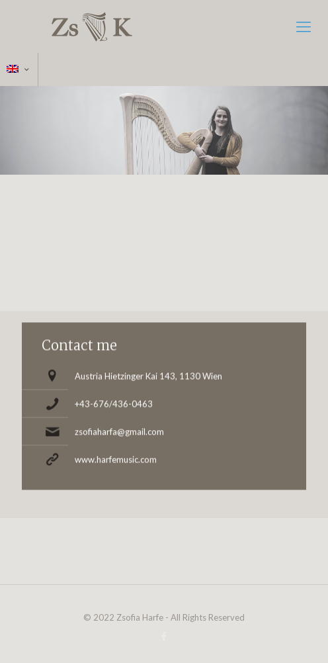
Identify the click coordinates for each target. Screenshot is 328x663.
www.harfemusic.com (116, 456)
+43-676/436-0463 (114, 401)
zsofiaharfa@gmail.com (119, 428)
